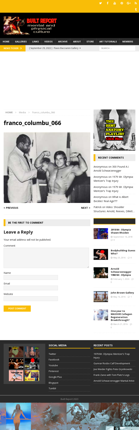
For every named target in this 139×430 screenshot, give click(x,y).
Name (7, 273)
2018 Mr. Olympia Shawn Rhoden (121, 258)
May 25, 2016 (119, 284)
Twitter (52, 381)
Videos (48, 41)
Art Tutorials (108, 41)
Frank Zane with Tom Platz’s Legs (112, 402)
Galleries (21, 41)
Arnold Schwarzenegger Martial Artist (114, 408)
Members (127, 41)
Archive (63, 41)
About (77, 41)
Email (7, 283)
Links (35, 41)
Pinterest (54, 398)
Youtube (53, 392)
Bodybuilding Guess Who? (123, 279)
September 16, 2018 (122, 264)
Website (8, 294)
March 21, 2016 (120, 351)
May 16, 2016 (119, 324)
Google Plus (55, 404)
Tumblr (52, 415)
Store (90, 41)
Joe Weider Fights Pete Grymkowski (113, 396)
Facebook (54, 387)
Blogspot (53, 410)
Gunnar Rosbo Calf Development (112, 390)
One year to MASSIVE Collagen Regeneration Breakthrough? (121, 342)
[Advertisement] (69, 82)
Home (6, 41)
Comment (9, 245)
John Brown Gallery (122, 319)
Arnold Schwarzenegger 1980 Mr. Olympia (121, 299)
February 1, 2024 (121, 306)
